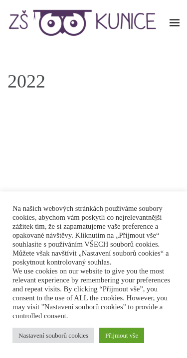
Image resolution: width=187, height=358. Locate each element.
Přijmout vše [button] (121, 335)
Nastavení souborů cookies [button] (53, 335)
